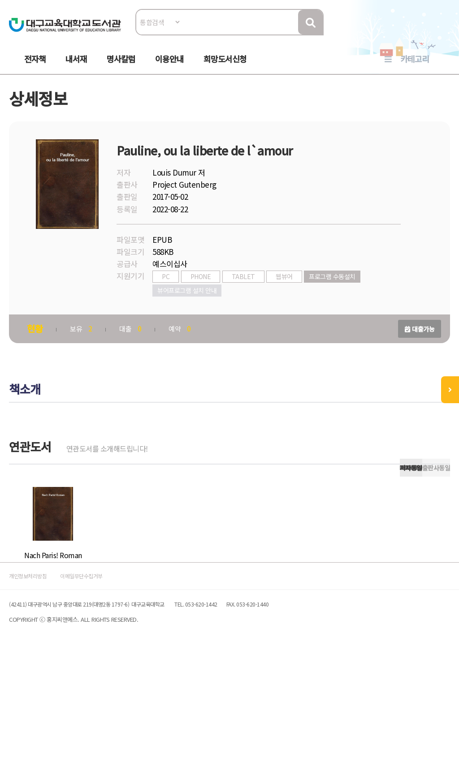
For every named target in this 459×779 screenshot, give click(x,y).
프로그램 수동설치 (337, 298)
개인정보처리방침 (42, 692)
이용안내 (169, 67)
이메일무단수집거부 (114, 692)
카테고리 (414, 67)
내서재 (76, 67)
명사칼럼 (121, 67)
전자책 (35, 67)
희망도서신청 (225, 67)
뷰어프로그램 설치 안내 (192, 312)
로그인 (439, 34)
